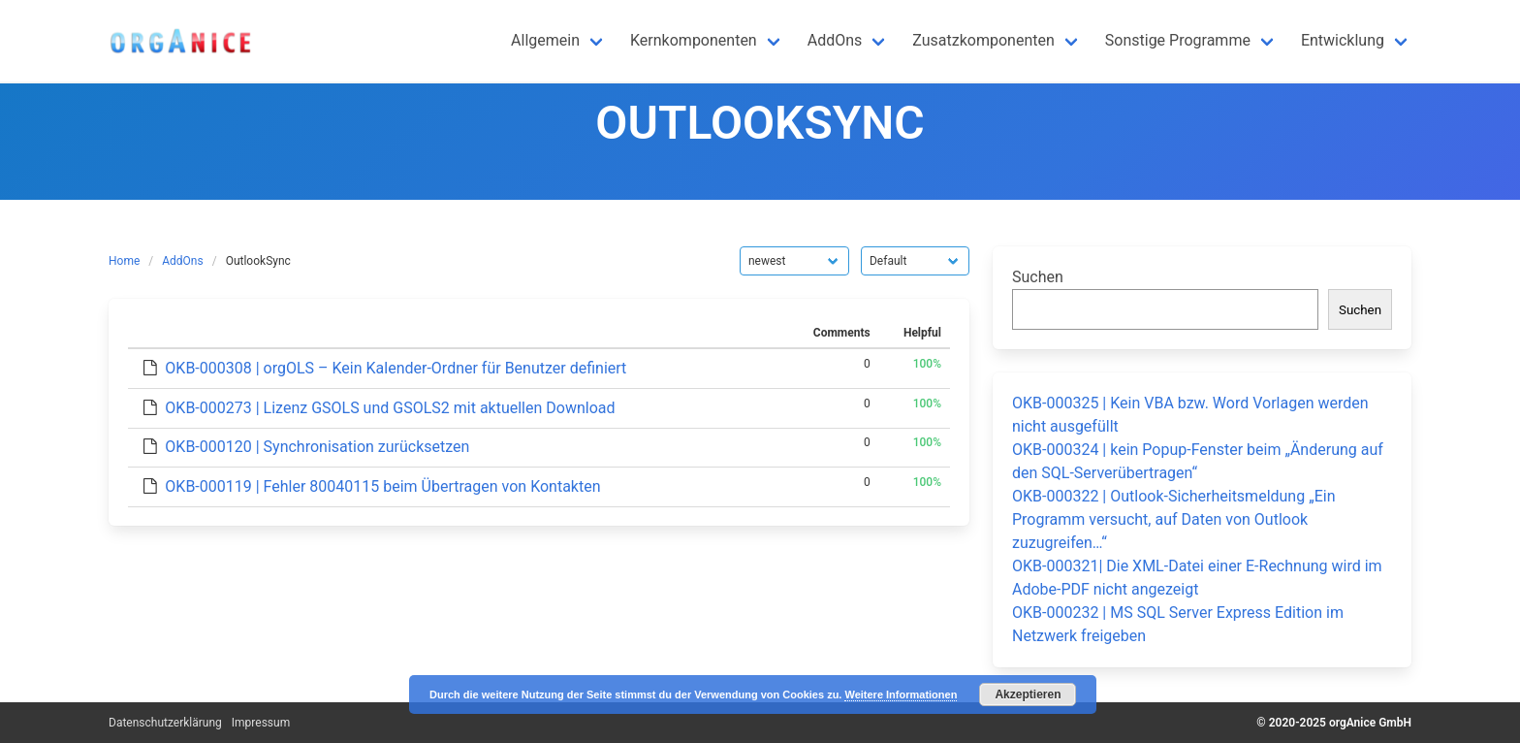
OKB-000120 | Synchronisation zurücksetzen (317, 446)
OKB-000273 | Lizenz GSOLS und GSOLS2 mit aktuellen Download (390, 408)
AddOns (182, 261)
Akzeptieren (1028, 694)
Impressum (261, 722)
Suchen (1037, 277)
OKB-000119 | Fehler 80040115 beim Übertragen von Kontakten (382, 486)
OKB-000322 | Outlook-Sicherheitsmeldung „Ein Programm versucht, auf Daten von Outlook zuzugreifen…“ (1174, 519)
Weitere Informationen (900, 694)
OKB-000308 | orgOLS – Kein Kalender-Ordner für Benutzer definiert (395, 368)
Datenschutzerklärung (165, 722)
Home (124, 261)
